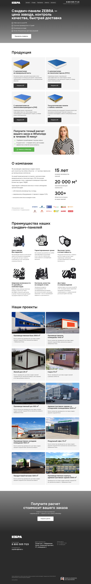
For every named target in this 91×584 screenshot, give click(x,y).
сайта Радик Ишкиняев (70, 579)
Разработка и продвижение (71, 577)
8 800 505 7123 (20, 544)
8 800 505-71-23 (72, 2)
